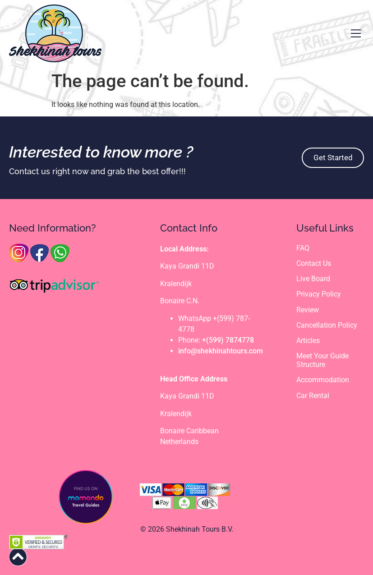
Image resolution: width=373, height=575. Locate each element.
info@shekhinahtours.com (220, 351)
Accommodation (322, 380)
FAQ (302, 248)
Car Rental (312, 395)
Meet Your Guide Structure (322, 360)
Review (307, 310)
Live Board (313, 278)
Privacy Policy (318, 294)
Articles (308, 340)
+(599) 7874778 (228, 340)
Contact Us (313, 263)
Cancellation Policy (326, 325)
